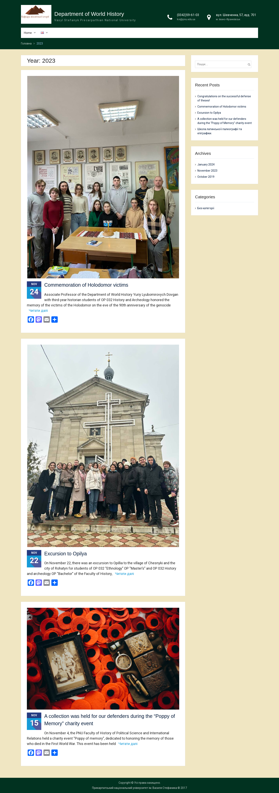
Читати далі (38, 310)
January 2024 (206, 164)
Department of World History (89, 14)
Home (28, 33)
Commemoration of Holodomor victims (86, 285)
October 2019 (205, 177)
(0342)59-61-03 (188, 15)
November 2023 (207, 170)
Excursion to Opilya (65, 553)
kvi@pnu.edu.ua (186, 19)
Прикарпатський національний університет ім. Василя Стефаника (134, 787)
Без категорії (205, 208)
